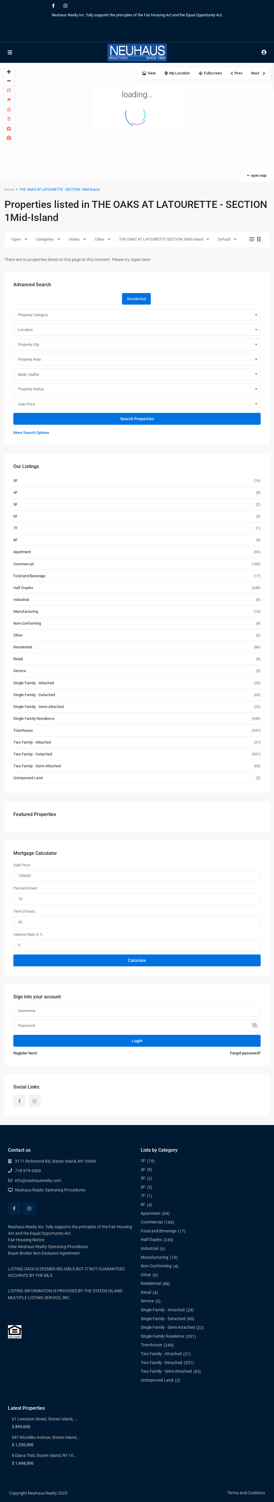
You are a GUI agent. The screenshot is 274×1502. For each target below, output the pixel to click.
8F (15, 540)
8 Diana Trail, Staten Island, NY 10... (44, 1455)
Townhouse (23, 730)
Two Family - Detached (32, 754)
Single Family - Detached (34, 695)
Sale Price (26, 404)
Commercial (23, 564)
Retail (18, 659)
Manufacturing (25, 611)
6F (15, 516)
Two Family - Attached (32, 742)
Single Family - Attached (33, 683)
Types (16, 239)
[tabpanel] (137, 372)
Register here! (25, 1053)
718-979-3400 (28, 1170)
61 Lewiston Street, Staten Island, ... (45, 1419)
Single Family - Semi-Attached (38, 706)
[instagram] (65, 6)
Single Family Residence (33, 718)
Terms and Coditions (246, 1492)
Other (18, 635)
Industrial (21, 599)
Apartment (22, 552)
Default (224, 239)
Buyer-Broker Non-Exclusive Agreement (44, 1253)
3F (15, 480)
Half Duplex (23, 587)
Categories (45, 239)
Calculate (137, 960)
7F (15, 528)
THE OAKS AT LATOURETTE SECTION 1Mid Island (161, 239)
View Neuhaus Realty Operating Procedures (48, 1246)
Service (19, 671)
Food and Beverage (29, 576)
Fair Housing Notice (26, 1239)
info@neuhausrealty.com (38, 1180)
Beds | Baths (28, 374)
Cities (99, 239)
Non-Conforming (27, 623)
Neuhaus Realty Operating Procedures (50, 1190)
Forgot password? (245, 1053)
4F (15, 492)
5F (15, 504)
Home (9, 189)
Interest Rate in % (28, 934)
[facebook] (53, 6)
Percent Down (25, 888)
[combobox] (137, 315)
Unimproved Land (27, 778)
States (74, 239)
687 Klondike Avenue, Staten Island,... (46, 1437)
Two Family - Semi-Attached (37, 766)
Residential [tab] (136, 299)
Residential (22, 647)
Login (137, 1040)
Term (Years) (24, 911)
